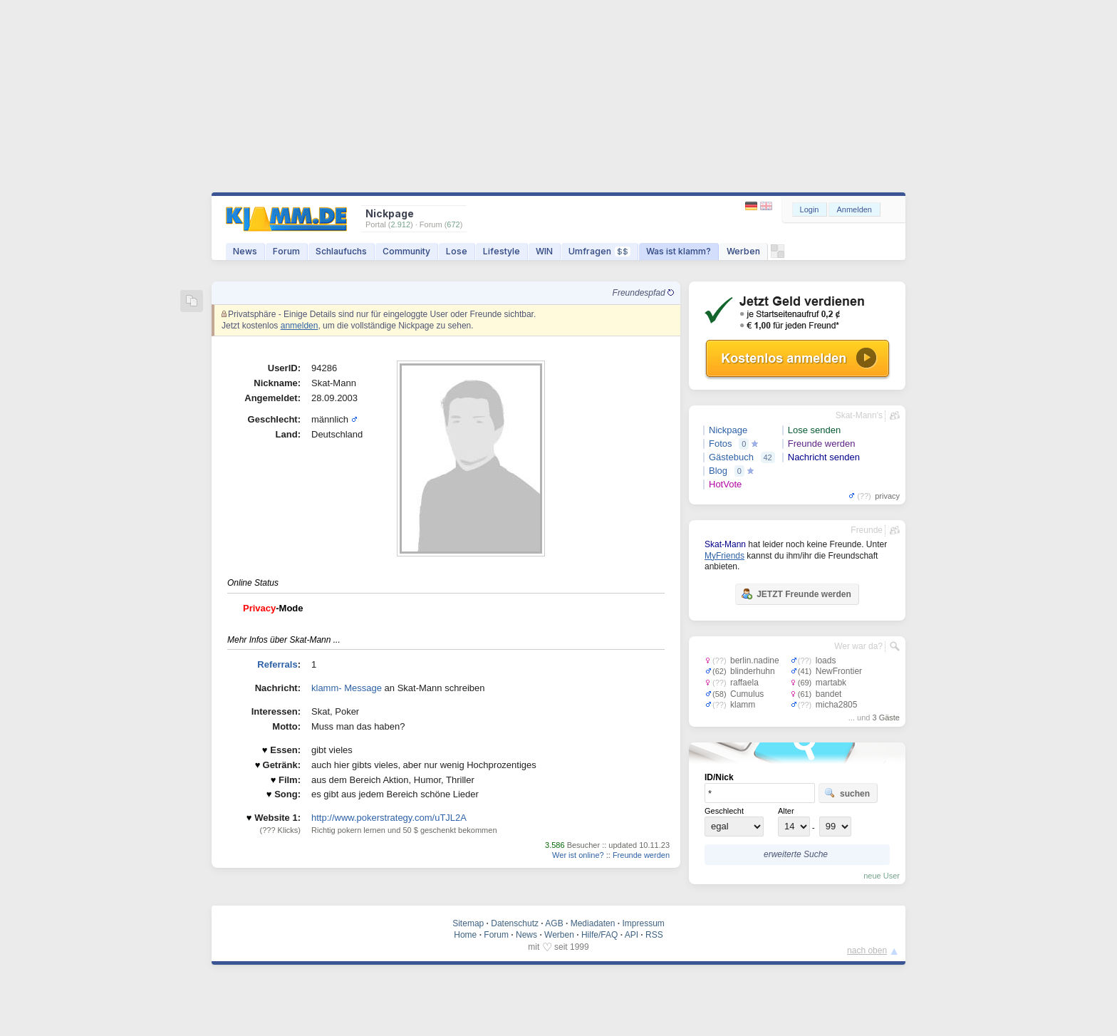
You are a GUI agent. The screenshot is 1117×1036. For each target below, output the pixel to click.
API (631, 935)
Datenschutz (515, 923)
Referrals (277, 664)
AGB (554, 923)
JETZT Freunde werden (796, 593)
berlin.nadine (754, 660)
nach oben (867, 950)
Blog (718, 470)
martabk (831, 683)
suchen (847, 793)
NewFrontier (839, 671)
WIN (544, 251)
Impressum (643, 923)
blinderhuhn (752, 671)
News (245, 251)
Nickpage (728, 430)
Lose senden (814, 430)
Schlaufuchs (341, 251)
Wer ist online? (578, 855)
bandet (829, 694)
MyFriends (724, 556)
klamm (742, 705)
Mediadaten (593, 923)
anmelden (299, 326)
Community (406, 251)
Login (809, 209)
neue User (881, 875)
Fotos (720, 443)
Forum (286, 251)
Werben (743, 251)
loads (826, 660)
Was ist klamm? (678, 251)
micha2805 (837, 705)
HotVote (725, 484)
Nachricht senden (824, 457)
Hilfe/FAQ (599, 935)
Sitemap (468, 923)
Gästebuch (731, 457)
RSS (654, 935)
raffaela (744, 683)
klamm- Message (346, 688)
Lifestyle (501, 251)
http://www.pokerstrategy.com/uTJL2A (389, 817)
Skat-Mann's (859, 415)
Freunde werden (641, 855)
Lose (456, 251)
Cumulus (747, 694)
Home (465, 935)
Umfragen (599, 251)
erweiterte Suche (796, 854)
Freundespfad (643, 293)
